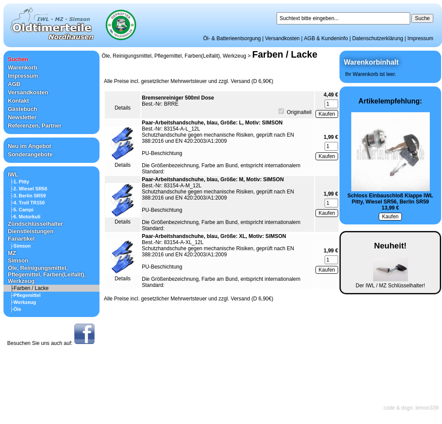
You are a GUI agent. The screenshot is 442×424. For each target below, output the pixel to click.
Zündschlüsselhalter (35, 224)
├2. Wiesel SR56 (28, 188)
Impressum (420, 38)
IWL (13, 174)
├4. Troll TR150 (27, 202)
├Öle (15, 309)
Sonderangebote (30, 154)
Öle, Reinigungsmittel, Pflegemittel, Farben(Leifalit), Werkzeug (47, 274)
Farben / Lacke (284, 54)
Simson (18, 260)
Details (123, 108)
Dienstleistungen (31, 231)
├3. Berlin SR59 (28, 195)
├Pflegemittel (25, 295)
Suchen (18, 59)
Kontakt (18, 100)
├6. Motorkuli (25, 216)
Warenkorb (22, 67)
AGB (14, 84)
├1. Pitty (19, 181)
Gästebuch (22, 109)
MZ (12, 253)
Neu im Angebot (29, 146)
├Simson (20, 245)
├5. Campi (22, 209)
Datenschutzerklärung (377, 38)
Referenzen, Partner (35, 125)
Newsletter (22, 117)
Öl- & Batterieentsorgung (232, 38)
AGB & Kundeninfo (326, 38)
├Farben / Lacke (29, 288)
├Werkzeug (23, 302)
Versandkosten (282, 38)
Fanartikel (21, 238)
